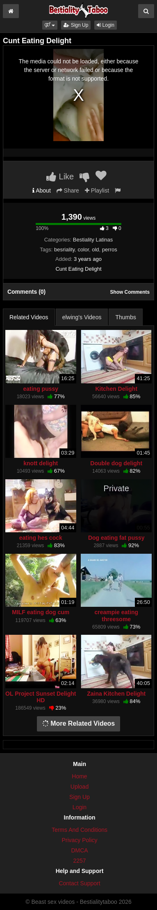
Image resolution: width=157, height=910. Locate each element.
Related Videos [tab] (28, 317)
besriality (64, 249)
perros (109, 249)
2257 (79, 860)
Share (68, 190)
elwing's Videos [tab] (82, 317)
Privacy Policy (79, 840)
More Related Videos (78, 723)
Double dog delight (116, 463)
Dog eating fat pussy (116, 537)
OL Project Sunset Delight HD (40, 696)
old (95, 249)
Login (105, 25)
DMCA (79, 850)
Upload (80, 786)
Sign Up (76, 25)
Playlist (97, 190)
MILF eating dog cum (40, 612)
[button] (49, 25)
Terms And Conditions (79, 829)
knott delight (40, 463)
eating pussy (40, 388)
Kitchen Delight (116, 388)
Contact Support (79, 883)
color (83, 249)
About (41, 190)
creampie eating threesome (116, 615)
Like (60, 176)
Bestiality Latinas (93, 240)
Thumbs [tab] (125, 317)
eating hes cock (40, 537)
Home (79, 776)
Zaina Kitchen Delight (116, 693)
